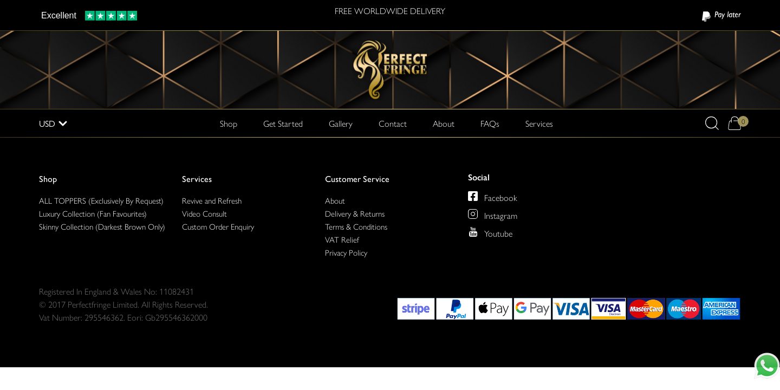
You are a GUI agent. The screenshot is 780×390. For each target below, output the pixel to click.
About (443, 123)
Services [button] (539, 122)
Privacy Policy (346, 252)
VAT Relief (342, 239)
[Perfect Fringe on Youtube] (473, 232)
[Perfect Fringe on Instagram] (473, 214)
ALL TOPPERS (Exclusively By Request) (101, 200)
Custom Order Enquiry (218, 226)
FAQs (489, 123)
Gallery (341, 123)
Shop (48, 178)
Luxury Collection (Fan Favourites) (93, 213)
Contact (393, 123)
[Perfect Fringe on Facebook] (473, 196)
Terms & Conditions (356, 226)
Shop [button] (228, 122)
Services (197, 178)
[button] (712, 123)
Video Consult (204, 213)
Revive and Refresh (212, 200)
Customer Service (357, 178)
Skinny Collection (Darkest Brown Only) (102, 226)
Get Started (283, 123)
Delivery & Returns (355, 213)
